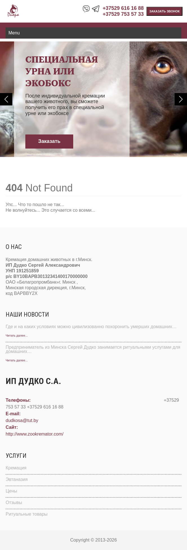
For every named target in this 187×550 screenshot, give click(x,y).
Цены (11, 491)
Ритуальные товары (27, 514)
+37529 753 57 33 (123, 14)
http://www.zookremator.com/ (34, 434)
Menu (14, 32)
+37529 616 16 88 (123, 8)
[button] (6, 99)
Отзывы (14, 502)
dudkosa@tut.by (22, 420)
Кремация (16, 467)
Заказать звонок (164, 11)
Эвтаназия (17, 479)
